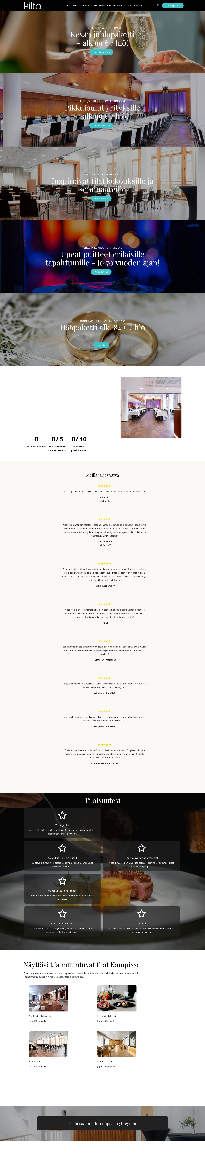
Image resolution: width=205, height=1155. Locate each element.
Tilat (66, 5)
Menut (120, 5)
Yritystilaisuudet (81, 5)
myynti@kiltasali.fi (117, 1140)
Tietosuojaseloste (172, 1152)
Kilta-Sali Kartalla (32, 1128)
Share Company (32, 1133)
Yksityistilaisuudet (103, 5)
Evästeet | (158, 1152)
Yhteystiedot (132, 5)
